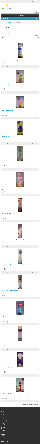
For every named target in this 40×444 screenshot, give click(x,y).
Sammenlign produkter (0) (5, 33)
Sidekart (2, 421)
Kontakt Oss (3, 418)
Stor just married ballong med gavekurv (11, 367)
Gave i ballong (5, 187)
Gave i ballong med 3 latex (8, 213)
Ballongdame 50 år (6, 84)
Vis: (38, 39)
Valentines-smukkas (6, 393)
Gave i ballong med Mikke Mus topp (10, 290)
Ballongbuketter (11, 22)
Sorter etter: (37, 35)
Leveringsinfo (3, 412)
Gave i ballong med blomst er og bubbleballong (13, 239)
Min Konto (3, 431)
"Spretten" (4, 59)
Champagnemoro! (6, 162)
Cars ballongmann (6, 136)
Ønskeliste (3, 434)
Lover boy (4, 316)
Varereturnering (4, 420)
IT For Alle (6, 441)
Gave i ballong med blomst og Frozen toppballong (13, 264)
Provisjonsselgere (4, 427)
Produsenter (3, 424)
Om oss (2, 411)
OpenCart (6, 440)
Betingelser (3, 415)
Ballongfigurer (19, 22)
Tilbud (2, 428)
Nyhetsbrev (3, 435)
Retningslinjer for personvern (6, 414)
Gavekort (2, 426)
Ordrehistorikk (3, 433)
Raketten (4, 342)
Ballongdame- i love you (7, 110)
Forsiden (3, 22)
